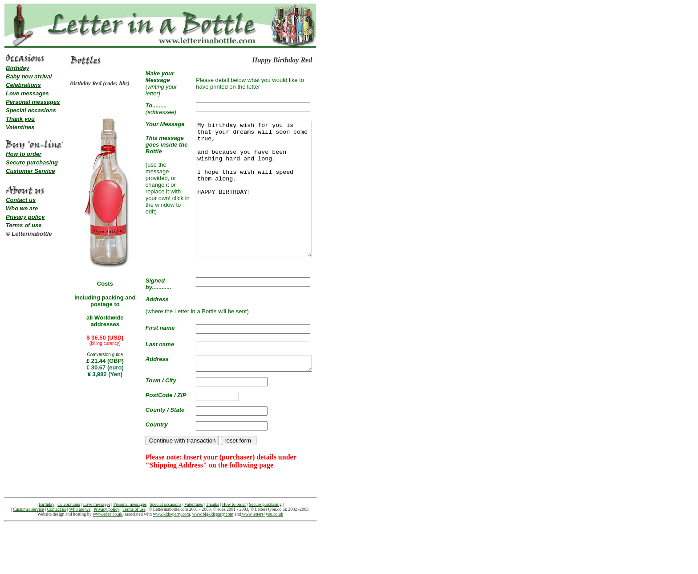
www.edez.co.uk (107, 537)
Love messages (27, 93)
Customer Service (30, 171)
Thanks (212, 527)
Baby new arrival (29, 76)
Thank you (20, 118)
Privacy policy (25, 216)
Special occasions (31, 110)
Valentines (20, 127)
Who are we (79, 532)
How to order (23, 154)
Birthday (17, 68)
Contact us (21, 200)
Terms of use (23, 225)
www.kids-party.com (171, 537)
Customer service (28, 532)
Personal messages (33, 101)
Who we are (22, 208)
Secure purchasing (32, 162)
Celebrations (23, 85)
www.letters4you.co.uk (262, 537)
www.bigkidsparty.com (213, 537)
